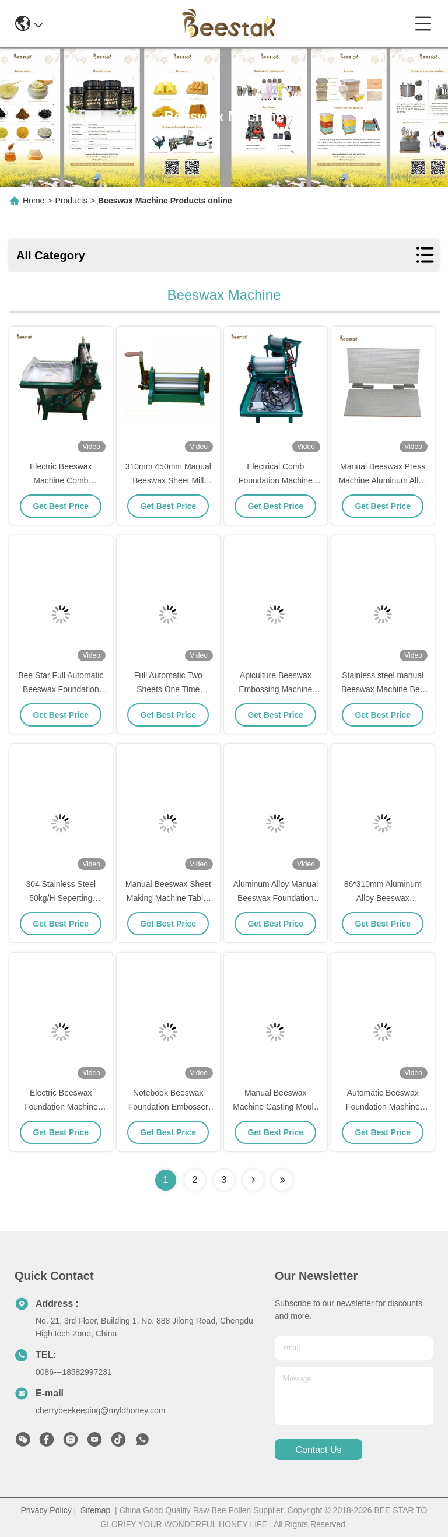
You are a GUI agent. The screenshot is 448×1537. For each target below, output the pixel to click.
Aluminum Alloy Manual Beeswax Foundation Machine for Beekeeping (276, 898)
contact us (318, 1450)
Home (33, 200)
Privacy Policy (46, 1510)
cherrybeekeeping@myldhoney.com (101, 1410)
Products (71, 200)
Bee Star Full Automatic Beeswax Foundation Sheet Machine (60, 689)
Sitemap (95, 1510)
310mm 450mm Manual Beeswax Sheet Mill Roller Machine (168, 480)
